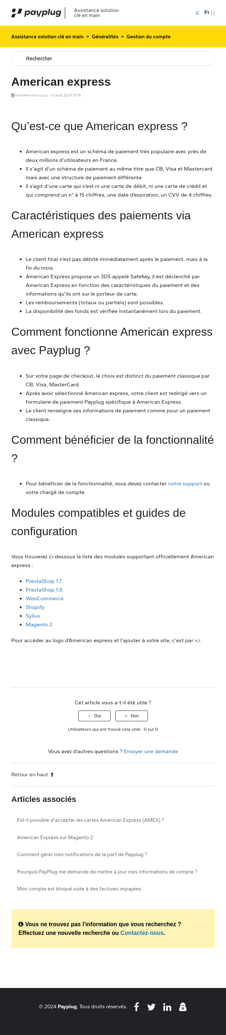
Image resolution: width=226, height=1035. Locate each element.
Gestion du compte (148, 37)
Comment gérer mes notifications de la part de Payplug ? (82, 854)
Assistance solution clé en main (47, 37)
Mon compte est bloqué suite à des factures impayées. (79, 889)
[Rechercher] (112, 58)
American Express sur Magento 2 (55, 837)
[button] (197, 13)
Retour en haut (32, 774)
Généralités (105, 37)
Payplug (67, 1006)
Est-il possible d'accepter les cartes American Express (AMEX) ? (90, 820)
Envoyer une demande (151, 751)
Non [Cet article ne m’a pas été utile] (135, 715)
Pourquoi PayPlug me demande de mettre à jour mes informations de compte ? (107, 872)
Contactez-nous (142, 933)
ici (197, 640)
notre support (185, 483)
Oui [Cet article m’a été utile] (97, 715)
